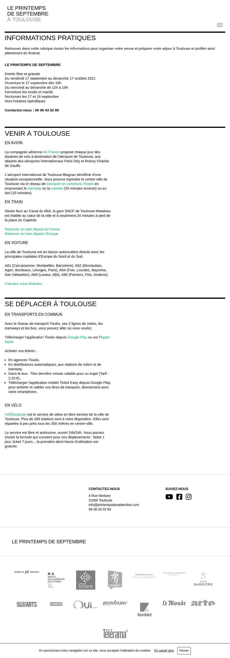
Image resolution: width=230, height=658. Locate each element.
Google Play (77, 337)
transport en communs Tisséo (70, 184)
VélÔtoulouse (15, 414)
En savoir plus (164, 650)
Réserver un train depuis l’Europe (31, 234)
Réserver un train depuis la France (32, 229)
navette (57, 188)
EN (219, 25)
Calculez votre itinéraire (23, 284)
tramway (34, 188)
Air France (51, 152)
